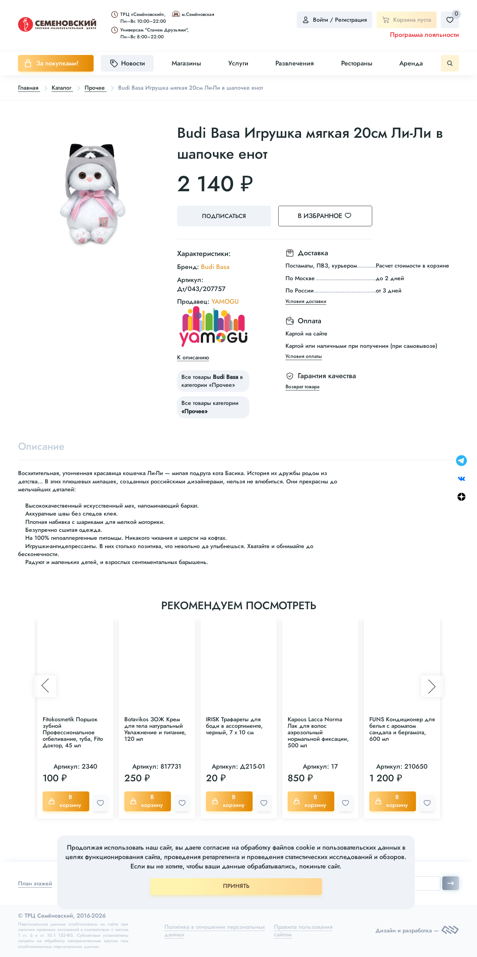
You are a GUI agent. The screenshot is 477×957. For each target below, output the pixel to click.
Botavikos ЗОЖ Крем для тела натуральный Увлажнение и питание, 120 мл (155, 729)
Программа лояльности (424, 34)
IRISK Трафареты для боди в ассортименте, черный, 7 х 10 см (234, 725)
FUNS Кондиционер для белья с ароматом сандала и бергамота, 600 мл (402, 729)
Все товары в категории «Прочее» (212, 381)
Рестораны (356, 63)
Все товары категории (210, 407)
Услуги (238, 63)
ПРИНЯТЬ (236, 886)
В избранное (329, 216)
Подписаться (224, 216)
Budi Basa (215, 267)
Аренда (411, 63)
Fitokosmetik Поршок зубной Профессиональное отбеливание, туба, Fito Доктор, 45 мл (73, 732)
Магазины (186, 63)
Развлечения (294, 63)
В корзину (64, 801)
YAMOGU (225, 301)
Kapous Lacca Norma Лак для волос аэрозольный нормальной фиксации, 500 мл (318, 732)
